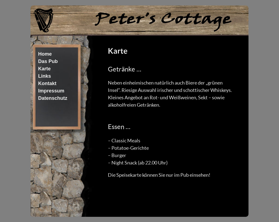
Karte (44, 68)
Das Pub (48, 61)
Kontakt (47, 83)
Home (45, 54)
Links (44, 76)
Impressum (51, 91)
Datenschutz (52, 98)
